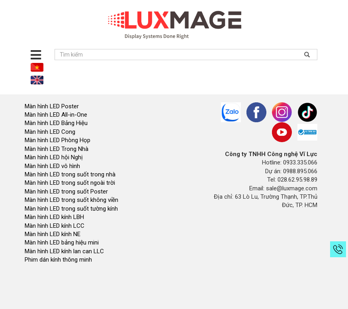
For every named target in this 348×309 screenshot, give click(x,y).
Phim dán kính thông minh (58, 259)
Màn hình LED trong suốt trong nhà (70, 174)
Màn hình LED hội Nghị (54, 157)
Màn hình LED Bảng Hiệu (56, 123)
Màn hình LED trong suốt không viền (71, 199)
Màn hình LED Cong (50, 131)
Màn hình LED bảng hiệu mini (62, 242)
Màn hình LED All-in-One (56, 114)
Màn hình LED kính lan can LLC (64, 251)
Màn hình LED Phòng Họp (57, 140)
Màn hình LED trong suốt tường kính (71, 208)
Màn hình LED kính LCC (54, 225)
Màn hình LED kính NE (52, 234)
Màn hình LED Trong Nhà (56, 149)
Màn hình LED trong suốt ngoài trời (71, 182)
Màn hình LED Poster (52, 106)
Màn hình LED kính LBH (54, 217)
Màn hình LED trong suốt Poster (66, 191)
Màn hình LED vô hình (53, 166)
